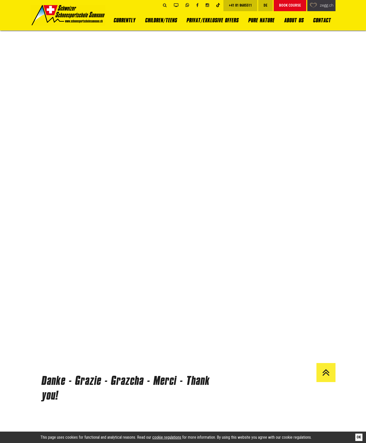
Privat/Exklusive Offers (212, 20)
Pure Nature (261, 20)
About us (293, 20)
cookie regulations (166, 437)
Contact (322, 20)
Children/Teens (161, 20)
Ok (359, 437)
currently (124, 20)
